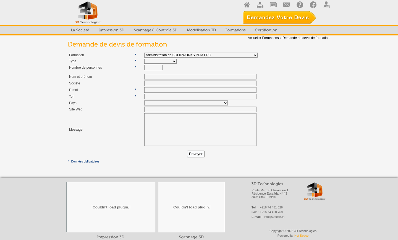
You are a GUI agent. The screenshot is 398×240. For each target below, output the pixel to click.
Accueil (253, 38)
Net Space (301, 235)
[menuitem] (80, 30)
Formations (270, 38)
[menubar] (174, 30)
